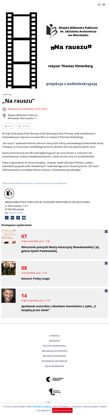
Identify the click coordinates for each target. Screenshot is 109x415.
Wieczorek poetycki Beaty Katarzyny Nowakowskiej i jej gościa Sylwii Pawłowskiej (58, 249)
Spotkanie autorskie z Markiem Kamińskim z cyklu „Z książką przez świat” (58, 308)
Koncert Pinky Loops (35, 278)
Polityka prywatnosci (54, 345)
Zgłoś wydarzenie (54, 366)
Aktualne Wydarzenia (54, 356)
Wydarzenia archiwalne (54, 361)
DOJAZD (8, 126)
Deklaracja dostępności (54, 351)
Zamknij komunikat (61, 410)
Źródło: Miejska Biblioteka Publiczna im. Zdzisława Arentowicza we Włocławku (35, 183)
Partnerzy (54, 340)
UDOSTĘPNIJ (24, 126)
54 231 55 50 (16, 212)
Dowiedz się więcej (41, 406)
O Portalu (54, 335)
